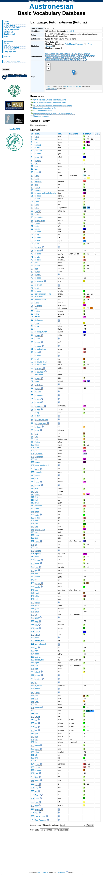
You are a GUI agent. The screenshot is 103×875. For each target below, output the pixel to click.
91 (32, 416)
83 (32, 388)
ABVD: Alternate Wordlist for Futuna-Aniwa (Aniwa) (52, 105)
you (36, 734)
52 (32, 291)
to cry (37, 235)
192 (32, 758)
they (36, 739)
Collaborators (9, 25)
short (37, 618)
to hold (37, 410)
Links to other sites (12, 28)
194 (32, 764)
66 (32, 332)
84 (32, 392)
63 (32, 323)
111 (32, 479)
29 (32, 220)
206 (32, 805)
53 (32, 294)
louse (37, 469)
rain (36, 547)
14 (32, 175)
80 (32, 378)
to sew (37, 335)
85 (32, 395)
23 (32, 202)
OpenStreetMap (51, 88)
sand (37, 511)
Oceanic (79, 55)
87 (32, 402)
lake (36, 527)
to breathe (39, 217)
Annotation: (73, 134)
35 (32, 238)
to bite (37, 257)
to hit (37, 353)
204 (32, 798)
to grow (38, 399)
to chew (38, 247)
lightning (38, 554)
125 (32, 524)
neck (37, 208)
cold (36, 567)
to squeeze (39, 406)
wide (37, 638)
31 (32, 226)
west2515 (70, 31)
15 (32, 178)
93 (32, 423)
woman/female (40, 300)
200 (32, 784)
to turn (37, 158)
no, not (37, 767)
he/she (37, 716)
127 (32, 529)
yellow (37, 603)
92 (32, 419)
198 (32, 777)
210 (32, 820)
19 (32, 190)
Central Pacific (71, 57)
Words (6, 43)
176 (32, 692)
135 (32, 554)
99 (32, 442)
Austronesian (55, 1)
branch (37, 486)
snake (37, 462)
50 (32, 285)
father (37, 314)
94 (32, 427)
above (37, 689)
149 (32, 599)
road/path (38, 151)
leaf (36, 489)
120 (32, 509)
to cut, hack (39, 372)
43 (32, 263)
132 (32, 544)
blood (37, 202)
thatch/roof (39, 320)
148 (32, 596)
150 (32, 603)
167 (32, 663)
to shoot (38, 346)
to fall (37, 431)
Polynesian (58, 59)
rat (36, 451)
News (6, 36)
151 (32, 606)
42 (32, 260)
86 (32, 399)
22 (32, 199)
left (36, 139)
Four (37, 784)
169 (32, 668)
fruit (36, 497)
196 (32, 770)
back (37, 173)
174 (32, 686)
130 (32, 538)
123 (32, 518)
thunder (38, 550)
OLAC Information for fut (42, 111)
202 (32, 791)
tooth (37, 226)
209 (32, 816)
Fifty (36, 813)
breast (37, 187)
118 (32, 503)
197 (32, 773)
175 (32, 689)
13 (32, 172)
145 (32, 587)
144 (32, 583)
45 (32, 268)
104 (32, 456)
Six (36, 792)
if (35, 761)
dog (36, 433)
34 (32, 235)
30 (32, 223)
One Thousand (40, 820)
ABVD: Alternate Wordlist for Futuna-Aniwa (49, 100)
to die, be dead (40, 362)
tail (36, 459)
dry (36, 571)
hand (37, 136)
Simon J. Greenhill (42, 872)
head (37, 205)
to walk (37, 148)
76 (32, 365)
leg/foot (38, 145)
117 (32, 497)
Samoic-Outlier (75, 59)
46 (32, 271)
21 (32, 196)
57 (32, 305)
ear (36, 263)
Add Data (7, 57)
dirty (36, 163)
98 (32, 439)
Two (36, 777)
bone (37, 178)
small (37, 612)
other (37, 752)
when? (37, 672)
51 (32, 288)
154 (32, 618)
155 (32, 621)
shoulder (38, 190)
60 (32, 314)
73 (32, 356)
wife (36, 308)
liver (36, 184)
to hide (37, 676)
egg (36, 439)
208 (32, 813)
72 (32, 352)
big (36, 614)
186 (32, 734)
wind (37, 557)
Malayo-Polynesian (63, 53)
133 (32, 547)
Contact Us (8, 32)
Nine (37, 802)
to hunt (37, 343)
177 (32, 696)
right (36, 142)
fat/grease (39, 456)
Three (37, 781)
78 (32, 372)
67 (32, 335)
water (37, 515)
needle (37, 339)
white (37, 596)
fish (36, 479)
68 (32, 339)
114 (32, 489)
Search (7, 45)
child (37, 303)
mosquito (38, 472)
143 (32, 580)
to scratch (39, 368)
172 (32, 679)
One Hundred (40, 817)
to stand (38, 291)
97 (32, 436)
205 (32, 802)
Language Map (10, 52)
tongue (37, 229)
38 (32, 247)
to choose (39, 395)
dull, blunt (38, 384)
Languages (8, 41)
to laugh (38, 232)
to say (37, 326)
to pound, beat (40, 423)
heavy (37, 577)
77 (32, 368)
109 (32, 472)
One (36, 774)
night (37, 663)
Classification (9, 50)
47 (32, 274)
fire (36, 580)
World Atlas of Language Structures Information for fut (54, 113)
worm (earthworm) (42, 465)
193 (32, 761)
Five (36, 788)
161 (32, 644)
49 (32, 281)
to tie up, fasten (41, 332)
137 (32, 560)
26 (32, 211)
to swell (38, 403)
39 (32, 250)
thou (36, 714)
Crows (64, 1)
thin (36, 625)
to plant (38, 392)
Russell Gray (61, 872)
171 (32, 675)
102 (32, 451)
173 (32, 682)
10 (32, 163)
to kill (37, 359)
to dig (37, 413)
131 (32, 541)
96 (32, 433)
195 (32, 767)
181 (32, 707)
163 (32, 651)
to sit (37, 288)
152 (32, 612)
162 (32, 648)
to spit (37, 241)
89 (32, 409)
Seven (37, 795)
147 (32, 593)
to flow (37, 518)
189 (32, 749)
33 (32, 232)
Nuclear (66, 59)
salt (36, 524)
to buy (37, 416)
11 (32, 166)
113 (32, 485)
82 (32, 384)
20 (32, 193)
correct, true (39, 660)
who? (37, 749)
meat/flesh (39, 454)
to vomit (38, 238)
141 (32, 574)
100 (32, 445)
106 (32, 462)
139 (32, 567)
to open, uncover (41, 419)
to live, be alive (40, 365)
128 (32, 532)
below (37, 692)
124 (32, 521)
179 (32, 701)
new (36, 651)
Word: (37, 134)
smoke (37, 587)
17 (32, 184)
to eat (37, 244)
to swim (38, 160)
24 (32, 205)
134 (32, 550)
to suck (38, 260)
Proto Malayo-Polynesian (74, 44)
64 (32, 326)
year (36, 668)
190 (32, 752)
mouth (37, 223)
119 (32, 506)
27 (32, 214)
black (37, 593)
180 (32, 704)
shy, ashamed (40, 644)
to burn (37, 583)
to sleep (38, 278)
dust (36, 166)
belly (37, 175)
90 (32, 413)
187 (32, 739)
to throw (38, 427)
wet (36, 574)
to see (37, 271)
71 (32, 349)
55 (32, 300)
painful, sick (39, 641)
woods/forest (40, 529)
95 (32, 430)
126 (32, 527)
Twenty (38, 809)
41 (32, 257)
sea (36, 521)
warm (37, 564)
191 (32, 755)
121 (32, 511)
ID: (32, 134)
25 (32, 208)
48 (32, 278)
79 (32, 375)
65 (32, 329)
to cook (38, 251)
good (37, 654)
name (37, 323)
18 (32, 187)
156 (32, 625)
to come (38, 154)
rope (36, 329)
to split (37, 378)
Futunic (84, 59)
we (36, 720)
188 (32, 745)
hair (36, 211)
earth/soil (38, 506)
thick (37, 629)
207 (32, 809)
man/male (39, 297)
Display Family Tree (12, 62)
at (35, 682)
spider (37, 475)
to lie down (39, 282)
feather (37, 442)
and (36, 758)
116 (32, 494)
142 (32, 577)
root (36, 491)
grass (37, 503)
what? (37, 746)
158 (32, 632)
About (6, 23)
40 (32, 254)
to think (38, 196)
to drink (38, 254)
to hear (37, 266)
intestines (38, 181)
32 (32, 229)
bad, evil (38, 657)
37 (32, 244)
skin (36, 169)
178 (32, 699)
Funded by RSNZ (14, 129)
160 (32, 641)
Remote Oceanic (58, 57)
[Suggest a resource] (41, 116)
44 (32, 266)
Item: (60, 134)
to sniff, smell (40, 220)
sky (36, 532)
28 (32, 217)
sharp (37, 381)
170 (32, 672)
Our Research (9, 34)
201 (32, 788)
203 (32, 795)
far (36, 704)
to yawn (38, 274)
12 (32, 169)
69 (32, 342)
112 (32, 482)
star (36, 538)
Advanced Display (11, 48)
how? (37, 764)
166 (32, 660)
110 (32, 475)
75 (32, 362)
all (36, 755)
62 (32, 320)
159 (32, 638)
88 (32, 406)
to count (38, 770)
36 (32, 241)
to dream (38, 285)
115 (32, 491)
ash (36, 590)
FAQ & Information (11, 30)
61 (32, 317)
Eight (37, 799)
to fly (37, 448)
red (36, 599)
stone (37, 509)
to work (38, 388)
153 (32, 614)
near (36, 701)
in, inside (38, 686)
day (36, 666)
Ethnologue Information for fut (44, 108)
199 (32, 780)
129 (32, 535)
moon (37, 535)
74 (32, 359)
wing (37, 445)
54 (32, 297)
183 (32, 714)
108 (32, 469)
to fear (37, 199)
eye (36, 268)
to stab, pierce (40, 349)
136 (32, 557)
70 (32, 346)
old (36, 648)
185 (32, 720)
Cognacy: (87, 134)
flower (37, 494)
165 (32, 657)
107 (32, 465)
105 (32, 459)
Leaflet (48, 86)
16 (32, 181)
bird (36, 436)
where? (38, 708)
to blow (38, 560)
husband (38, 305)
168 (32, 666)
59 (32, 311)
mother (37, 311)
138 (32, 563)
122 (32, 515)
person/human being (43, 294)
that (36, 699)
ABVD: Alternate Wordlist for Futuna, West (49, 103)
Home (6, 21)
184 (32, 716)
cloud (37, 542)
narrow (37, 632)
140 (32, 570)
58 (32, 308)
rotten (37, 482)
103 (32, 454)
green (37, 606)
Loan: (97, 134)
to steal (38, 356)
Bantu (71, 1)
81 (32, 381)
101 (32, 448)
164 (32, 654)
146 (32, 590)
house (37, 317)
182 (32, 711)
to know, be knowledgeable (45, 193)
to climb (38, 679)
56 (32, 303)
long (36, 622)
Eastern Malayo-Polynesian (64, 55)
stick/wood (39, 375)
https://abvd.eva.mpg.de (38, 1)
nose (37, 214)
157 (32, 628)
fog (36, 544)
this (36, 696)
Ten (36, 806)
